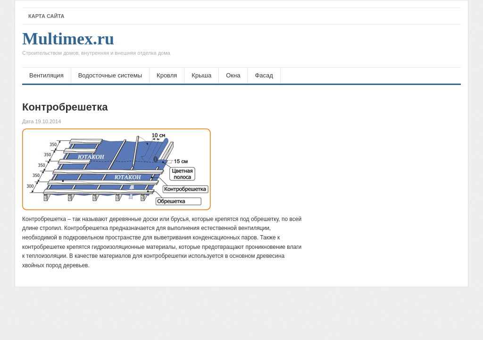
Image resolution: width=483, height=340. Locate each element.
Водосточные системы (110, 75)
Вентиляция (46, 75)
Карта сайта (46, 16)
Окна (233, 75)
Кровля (167, 75)
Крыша (201, 75)
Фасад (264, 75)
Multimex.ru (96, 46)
